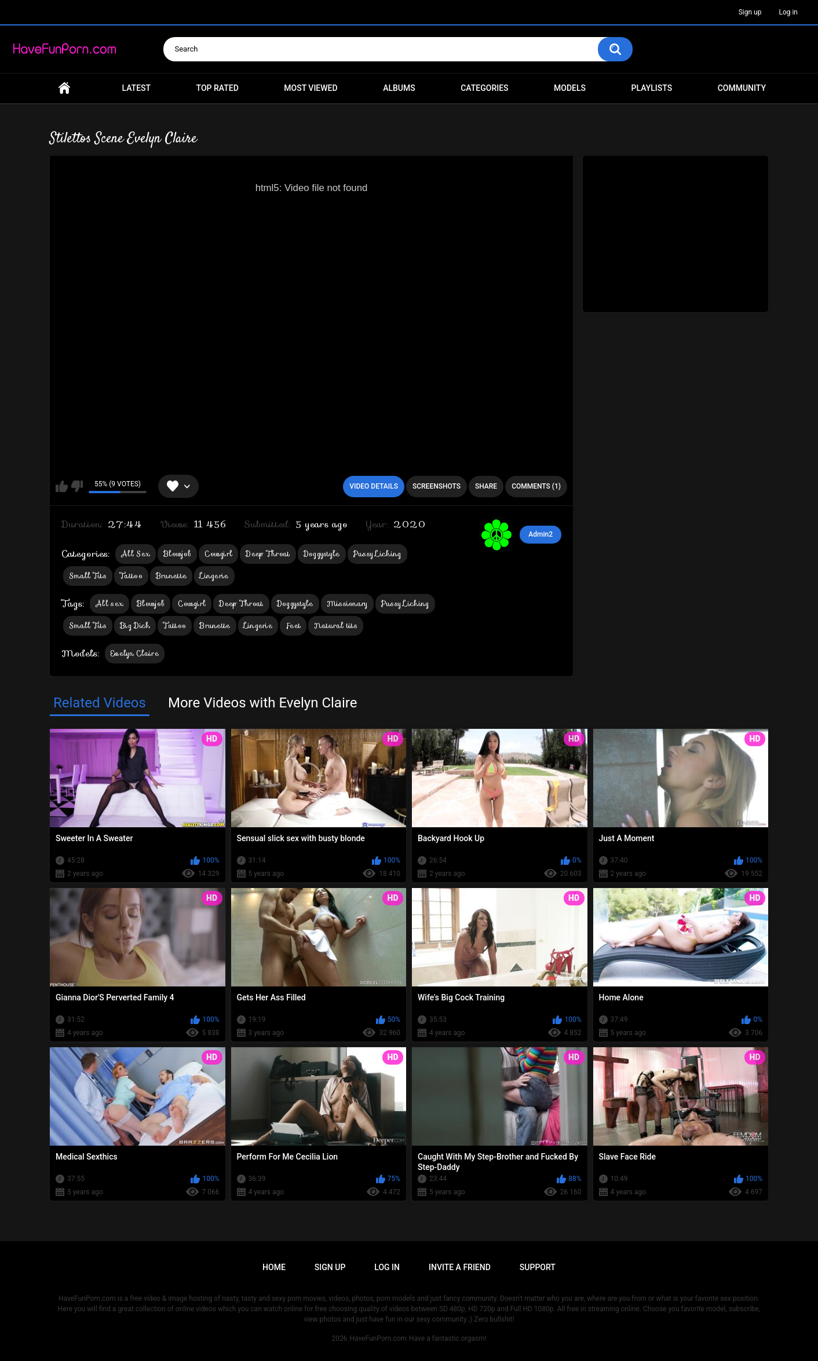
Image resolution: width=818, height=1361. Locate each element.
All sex (109, 603)
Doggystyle (322, 553)
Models (570, 88)
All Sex (135, 553)
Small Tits (88, 575)
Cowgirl (218, 553)
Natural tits (335, 625)
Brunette (171, 575)
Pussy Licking (377, 553)
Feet (293, 625)
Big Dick (135, 625)
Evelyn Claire (135, 653)
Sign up (750, 12)
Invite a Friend (460, 1267)
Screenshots (436, 486)
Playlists (652, 88)
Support (538, 1267)
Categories (484, 88)
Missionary (347, 603)
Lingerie (214, 575)
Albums (399, 88)
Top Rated (217, 88)
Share (486, 486)
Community (742, 88)
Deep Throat (268, 553)
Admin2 (540, 534)
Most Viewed (310, 88)
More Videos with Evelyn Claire (262, 703)
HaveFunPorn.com (378, 1338)
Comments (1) (536, 486)
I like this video (62, 486)
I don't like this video (77, 486)
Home (64, 88)
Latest (136, 88)
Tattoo (131, 575)
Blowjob (177, 553)
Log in (788, 12)
